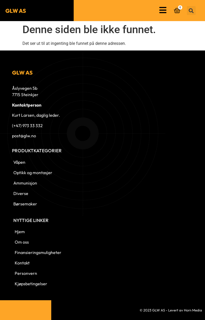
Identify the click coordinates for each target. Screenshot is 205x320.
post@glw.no (24, 135)
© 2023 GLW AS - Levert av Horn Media (171, 310)
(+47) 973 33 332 (27, 125)
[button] (191, 10)
